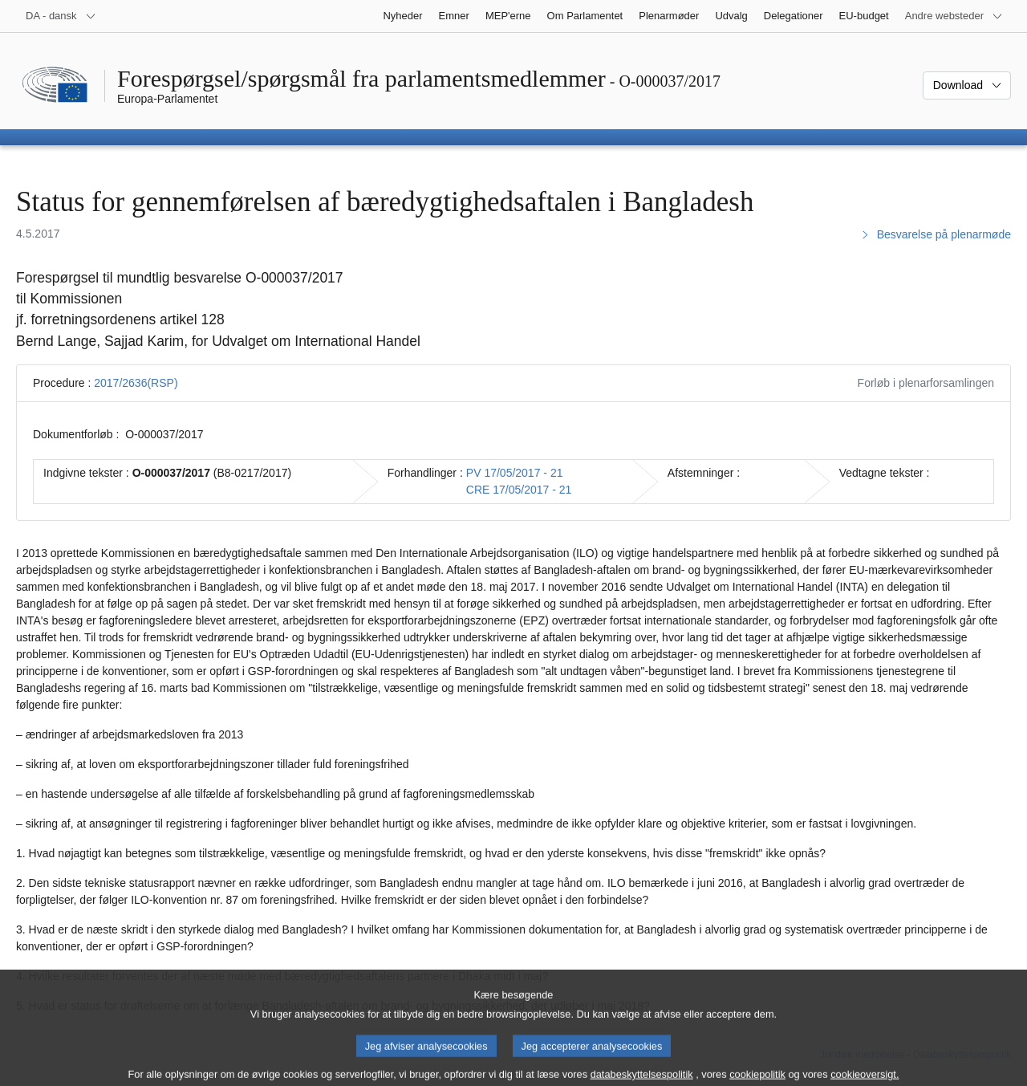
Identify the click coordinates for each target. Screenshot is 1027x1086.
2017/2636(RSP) (135, 382)
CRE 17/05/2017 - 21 (519, 489)
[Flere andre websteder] (954, 16)
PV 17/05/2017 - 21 (514, 472)
